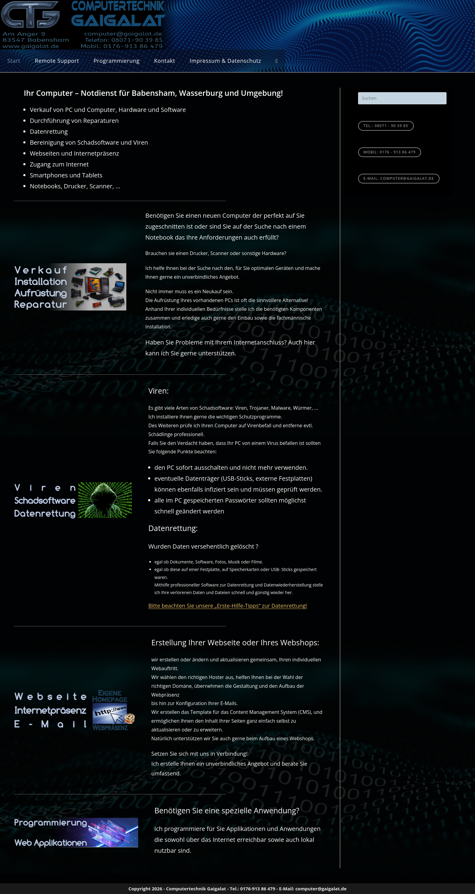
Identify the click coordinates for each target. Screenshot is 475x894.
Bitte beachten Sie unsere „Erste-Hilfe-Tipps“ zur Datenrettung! (227, 605)
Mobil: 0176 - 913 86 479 (390, 152)
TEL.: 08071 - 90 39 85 (386, 125)
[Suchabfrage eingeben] (402, 98)
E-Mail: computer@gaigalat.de (399, 178)
